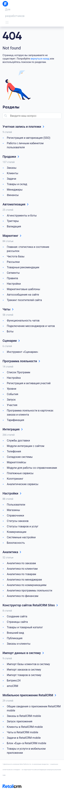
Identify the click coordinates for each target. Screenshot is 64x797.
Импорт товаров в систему (24, 675)
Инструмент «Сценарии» (22, 352)
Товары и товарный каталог (25, 627)
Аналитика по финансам (22, 596)
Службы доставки (18, 440)
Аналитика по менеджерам (24, 579)
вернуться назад (40, 58)
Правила (12, 278)
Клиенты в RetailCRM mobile (25, 726)
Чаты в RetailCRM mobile (22, 732)
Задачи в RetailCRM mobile (24, 737)
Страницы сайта (17, 621)
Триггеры (13, 221)
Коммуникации (16, 531)
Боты (10, 331)
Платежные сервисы (20, 473)
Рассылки (13, 262)
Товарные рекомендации (23, 267)
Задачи (11, 178)
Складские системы (20, 456)
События (12, 394)
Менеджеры (15, 189)
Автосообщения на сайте (23, 294)
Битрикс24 (13, 680)
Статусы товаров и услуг (22, 526)
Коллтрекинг (15, 478)
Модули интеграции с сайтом (25, 446)
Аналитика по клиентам (22, 568)
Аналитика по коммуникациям (26, 585)
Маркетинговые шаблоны (23, 289)
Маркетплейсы (16, 462)
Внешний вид (15, 632)
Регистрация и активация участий (29, 383)
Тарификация (15, 420)
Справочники (15, 515)
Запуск (11, 399)
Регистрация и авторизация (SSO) (28, 137)
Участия (12, 405)
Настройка (14, 377)
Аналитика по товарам (21, 574)
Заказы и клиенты (18, 643)
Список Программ (18, 372)
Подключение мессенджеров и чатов (31, 326)
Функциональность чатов (23, 320)
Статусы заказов (18, 521)
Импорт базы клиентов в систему (28, 664)
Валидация (14, 226)
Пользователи (16, 504)
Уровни (11, 388)
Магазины (13, 510)
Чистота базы (15, 256)
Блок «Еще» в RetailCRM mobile (26, 743)
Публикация (14, 638)
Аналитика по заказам (21, 563)
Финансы (13, 195)
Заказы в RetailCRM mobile (24, 716)
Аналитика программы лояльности (29, 590)
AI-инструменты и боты (22, 215)
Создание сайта (17, 616)
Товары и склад (17, 184)
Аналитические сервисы (22, 484)
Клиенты (12, 173)
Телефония (14, 451)
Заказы (11, 167)
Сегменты (13, 272)
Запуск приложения (19, 721)
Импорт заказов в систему (24, 669)
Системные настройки (21, 537)
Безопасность (16, 542)
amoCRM (12, 686)
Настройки (14, 283)
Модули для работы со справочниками (32, 467)
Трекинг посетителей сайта (24, 300)
